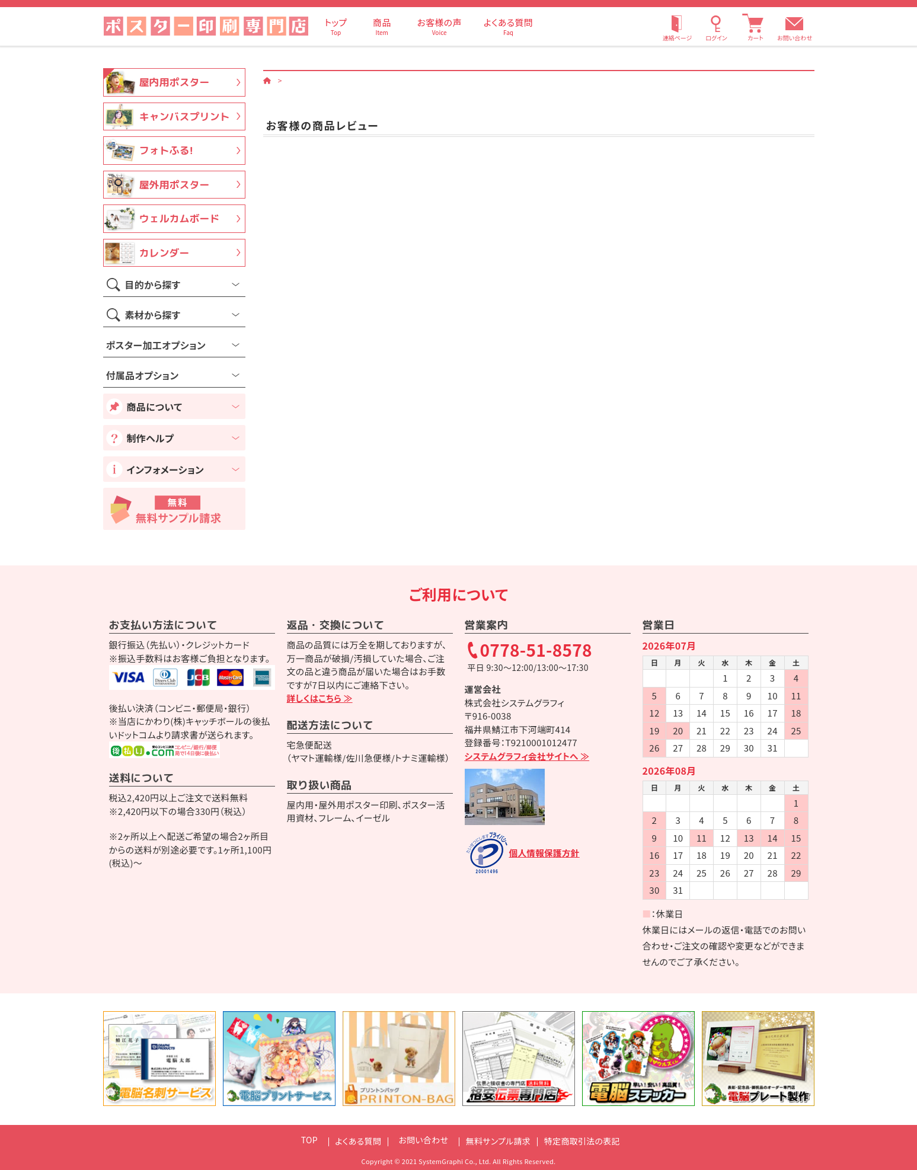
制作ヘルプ (150, 438)
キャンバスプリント (184, 116)
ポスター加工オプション (156, 345)
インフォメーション (165, 469)
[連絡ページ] (676, 26)
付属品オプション (142, 375)
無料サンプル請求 (498, 1140)
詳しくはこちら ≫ (320, 698)
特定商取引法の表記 (590, 1140)
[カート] (755, 26)
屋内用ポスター (174, 82)
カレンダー (164, 253)
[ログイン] (716, 26)
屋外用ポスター (174, 184)
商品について (155, 406)
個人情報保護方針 (545, 852)
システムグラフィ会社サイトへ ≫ (529, 756)
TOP (297, 1140)
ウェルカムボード (179, 218)
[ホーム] (267, 80)
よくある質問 (350, 1140)
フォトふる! (166, 150)
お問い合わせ (794, 37)
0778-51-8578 (536, 650)
